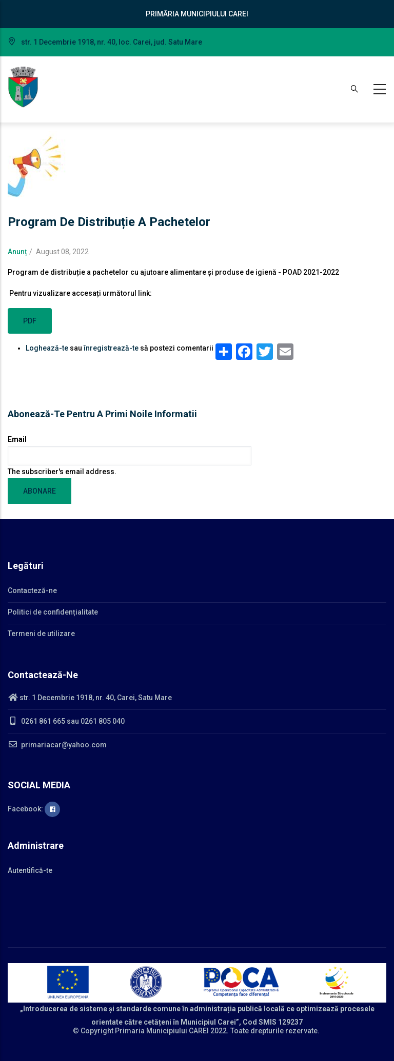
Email (17, 439)
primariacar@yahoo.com (57, 745)
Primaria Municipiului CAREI (162, 1031)
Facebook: (34, 809)
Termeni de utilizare (41, 633)
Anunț (17, 252)
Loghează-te (47, 348)
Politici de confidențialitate (53, 612)
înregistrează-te (111, 348)
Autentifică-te (30, 870)
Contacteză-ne (32, 590)
